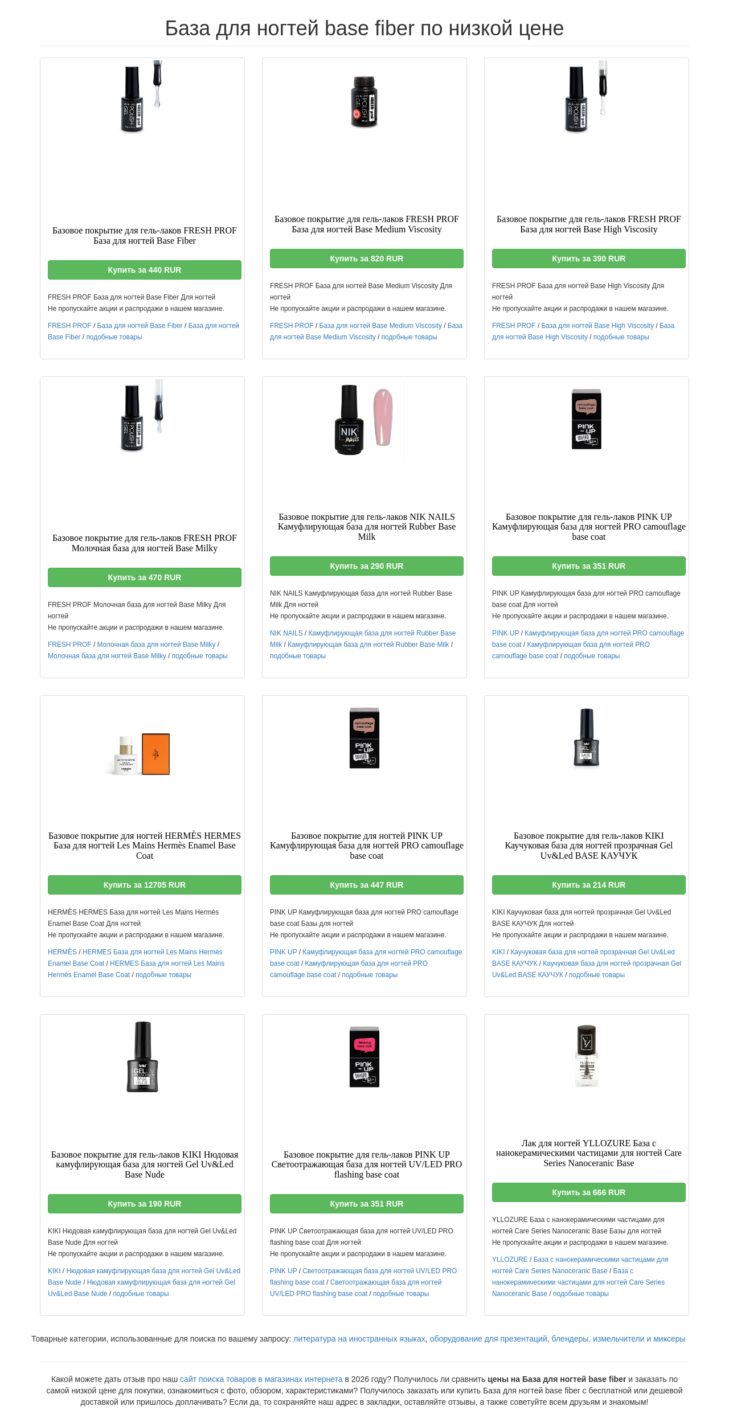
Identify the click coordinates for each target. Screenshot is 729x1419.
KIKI (498, 952)
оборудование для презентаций (488, 1338)
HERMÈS (62, 952)
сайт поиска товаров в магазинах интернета (261, 1379)
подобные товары (114, 337)
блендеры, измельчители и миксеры (619, 1338)
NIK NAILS (286, 633)
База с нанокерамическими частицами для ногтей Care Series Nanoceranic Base (578, 1282)
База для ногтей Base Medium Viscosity (381, 326)
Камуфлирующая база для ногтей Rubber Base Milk (368, 645)
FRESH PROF (70, 326)
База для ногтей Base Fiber (140, 326)
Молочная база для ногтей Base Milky (156, 645)
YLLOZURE (510, 1260)
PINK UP (505, 633)
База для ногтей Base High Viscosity (598, 326)
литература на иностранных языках (359, 1338)
